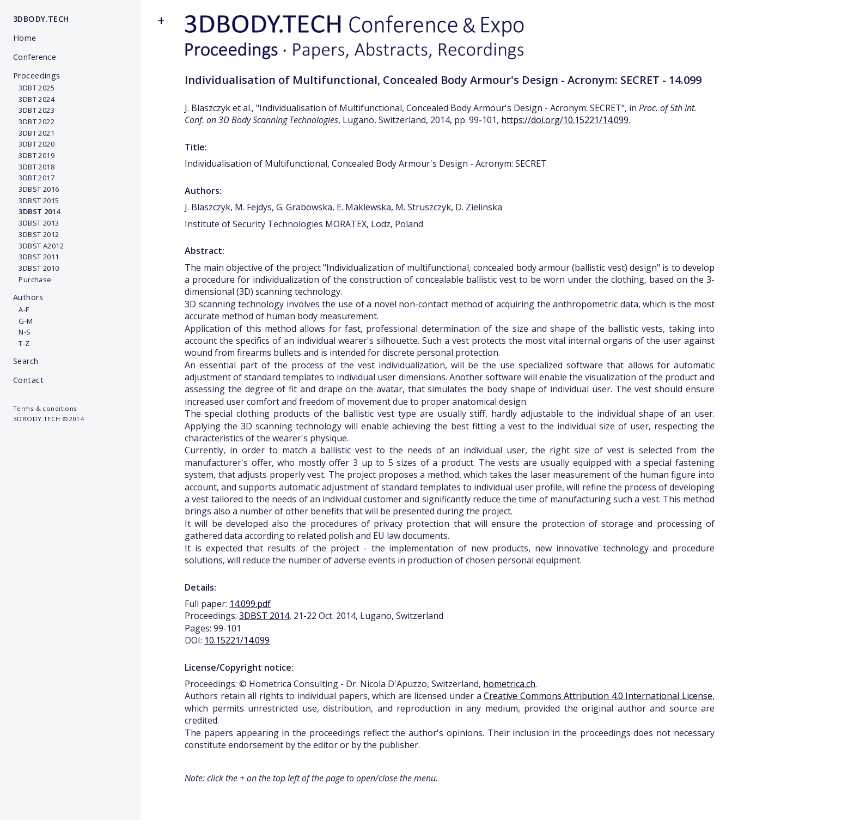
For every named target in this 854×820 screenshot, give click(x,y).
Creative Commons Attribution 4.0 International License (598, 696)
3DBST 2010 (36, 268)
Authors (28, 297)
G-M (23, 321)
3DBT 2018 (33, 167)
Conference (34, 57)
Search (26, 361)
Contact (28, 380)
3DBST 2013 (36, 223)
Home (24, 38)
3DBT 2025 (33, 88)
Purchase (32, 279)
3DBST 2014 (264, 616)
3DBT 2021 (33, 133)
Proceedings (36, 75)
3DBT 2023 (33, 110)
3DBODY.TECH (41, 19)
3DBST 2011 (36, 257)
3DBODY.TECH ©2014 (48, 419)
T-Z (21, 343)
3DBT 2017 (33, 178)
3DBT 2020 (33, 144)
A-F (21, 309)
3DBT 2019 (33, 155)
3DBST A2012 (38, 246)
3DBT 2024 (33, 99)
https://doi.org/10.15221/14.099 (565, 120)
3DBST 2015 (36, 200)
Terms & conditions (45, 408)
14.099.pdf (250, 604)
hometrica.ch (509, 684)
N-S (22, 332)
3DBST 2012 (36, 234)
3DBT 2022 (33, 121)
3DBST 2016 (36, 189)
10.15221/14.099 (237, 640)
